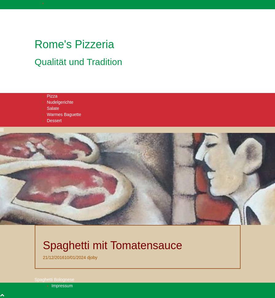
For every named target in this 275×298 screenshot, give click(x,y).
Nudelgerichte (60, 102)
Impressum (62, 285)
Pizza (52, 96)
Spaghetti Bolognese (54, 279)
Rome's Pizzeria (74, 44)
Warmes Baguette (64, 114)
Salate (53, 108)
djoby (92, 257)
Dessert (54, 120)
